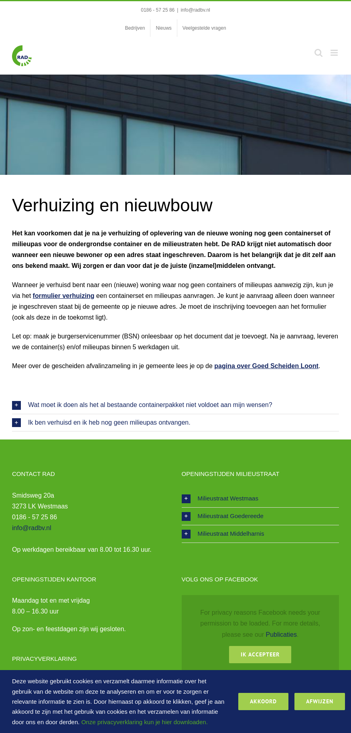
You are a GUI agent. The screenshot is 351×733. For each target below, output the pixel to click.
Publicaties (281, 634)
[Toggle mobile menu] (335, 53)
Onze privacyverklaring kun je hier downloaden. (144, 722)
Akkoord (263, 701)
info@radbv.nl (195, 10)
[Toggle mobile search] (318, 53)
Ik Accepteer (260, 654)
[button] (175, 405)
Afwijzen (319, 701)
